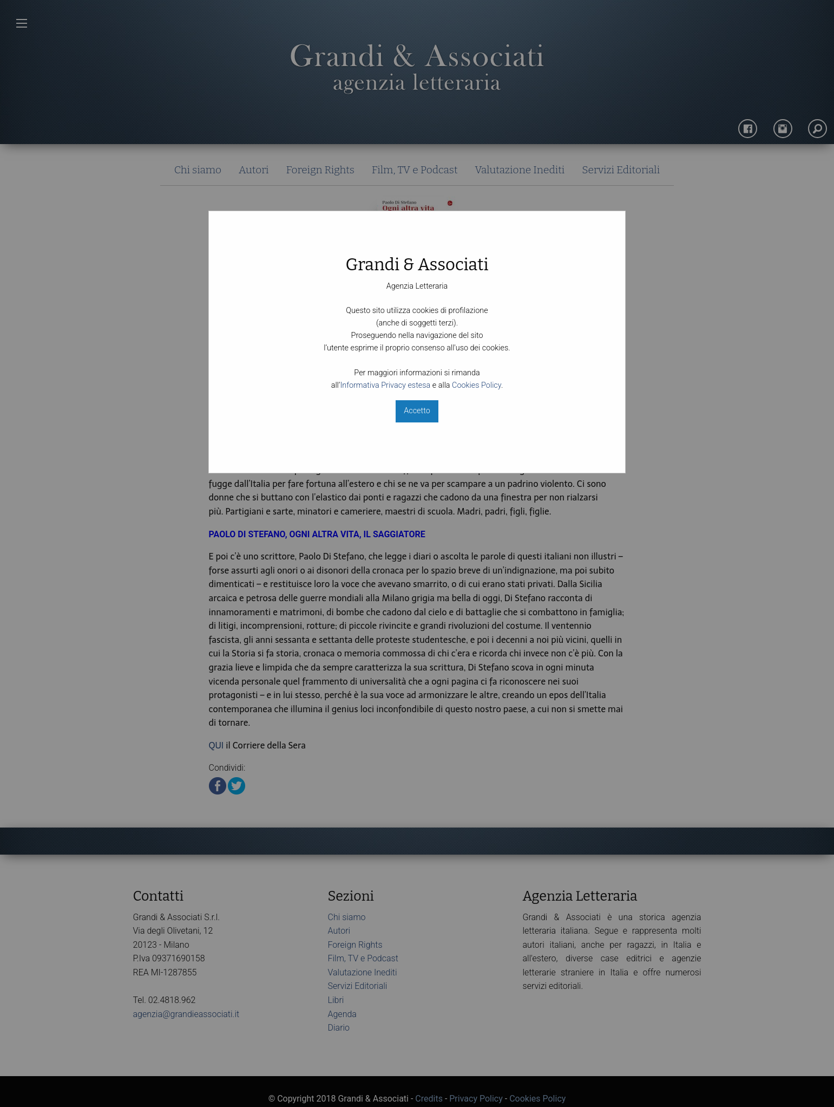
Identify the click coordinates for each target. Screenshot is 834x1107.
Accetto (417, 410)
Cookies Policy (476, 385)
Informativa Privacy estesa (385, 385)
